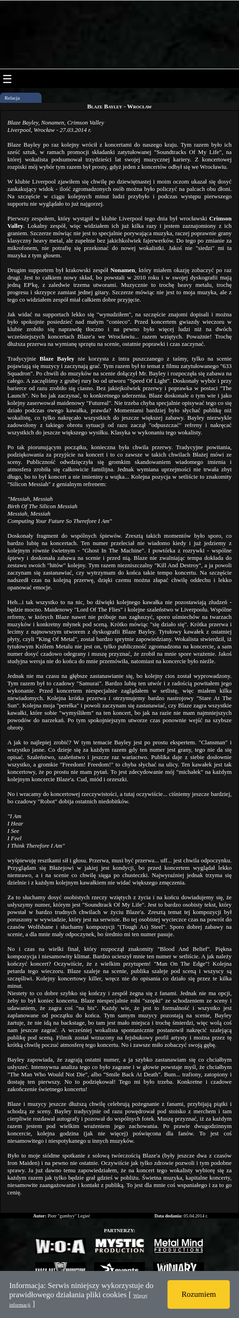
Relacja (12, 98)
